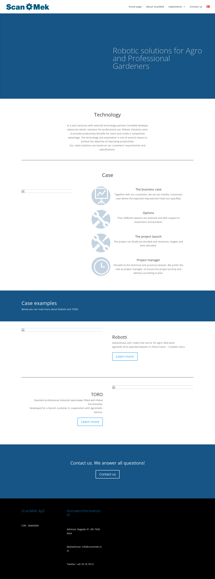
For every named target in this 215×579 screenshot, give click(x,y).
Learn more (125, 356)
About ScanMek (155, 7)
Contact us (196, 7)
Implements (175, 7)
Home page (135, 7)
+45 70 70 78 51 (85, 564)
